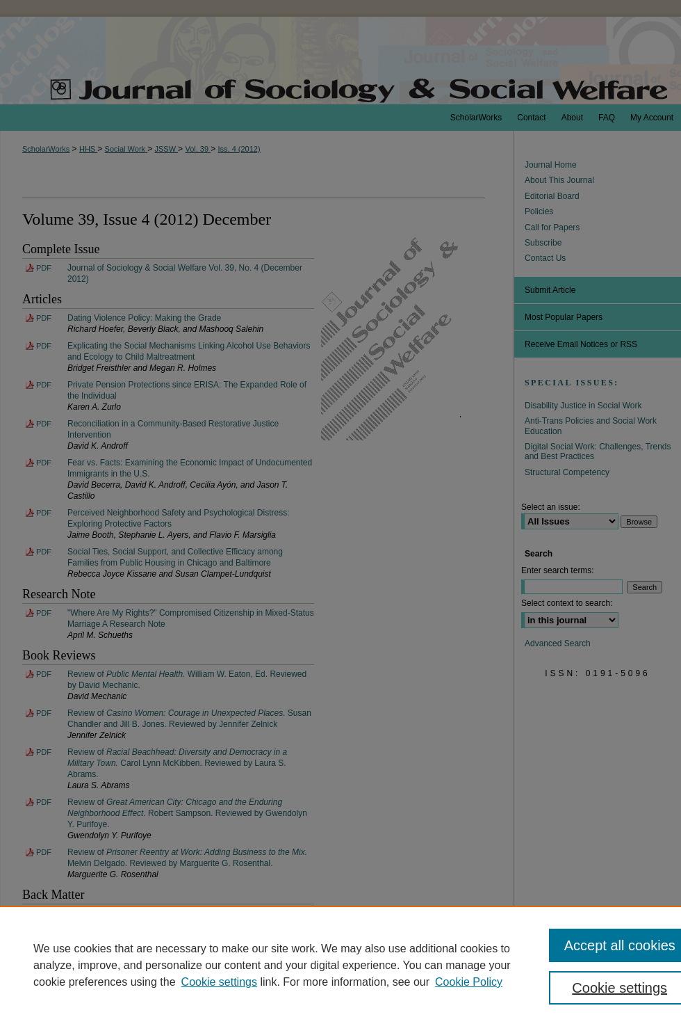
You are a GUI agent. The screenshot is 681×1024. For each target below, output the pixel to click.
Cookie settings (219, 982)
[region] (340, 965)
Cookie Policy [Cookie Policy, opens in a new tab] (468, 982)
